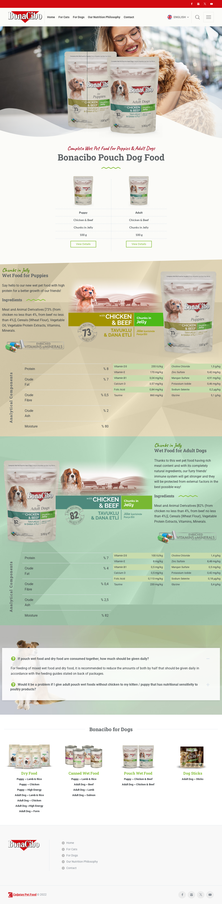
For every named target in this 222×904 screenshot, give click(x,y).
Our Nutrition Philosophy (82, 861)
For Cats (71, 849)
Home (70, 842)
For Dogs (72, 855)
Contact (71, 868)
